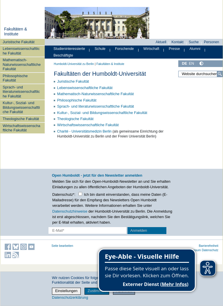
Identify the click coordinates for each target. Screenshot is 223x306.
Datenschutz (210, 250)
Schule (100, 49)
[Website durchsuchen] (200, 74)
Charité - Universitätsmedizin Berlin (84, 131)
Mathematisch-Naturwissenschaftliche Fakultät (22, 64)
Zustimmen (97, 291)
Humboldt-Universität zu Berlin (74, 64)
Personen (211, 42)
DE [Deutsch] (184, 63)
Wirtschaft (151, 49)
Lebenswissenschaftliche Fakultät (21, 50)
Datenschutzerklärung (70, 297)
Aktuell (161, 42)
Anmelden (138, 230)
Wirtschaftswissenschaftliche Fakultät (21, 128)
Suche (194, 42)
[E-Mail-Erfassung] (87, 230)
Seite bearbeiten (62, 245)
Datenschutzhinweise (69, 211)
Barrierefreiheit (208, 245)
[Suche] (220, 74)
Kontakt (177, 42)
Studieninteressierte (69, 49)
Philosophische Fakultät (15, 78)
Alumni (194, 49)
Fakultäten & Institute (15, 32)
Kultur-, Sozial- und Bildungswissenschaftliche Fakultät (21, 107)
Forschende (124, 49)
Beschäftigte (63, 55)
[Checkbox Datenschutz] (80, 194)
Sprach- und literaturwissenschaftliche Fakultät (21, 91)
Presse (174, 49)
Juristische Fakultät (19, 42)
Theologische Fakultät (21, 119)
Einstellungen (66, 291)
